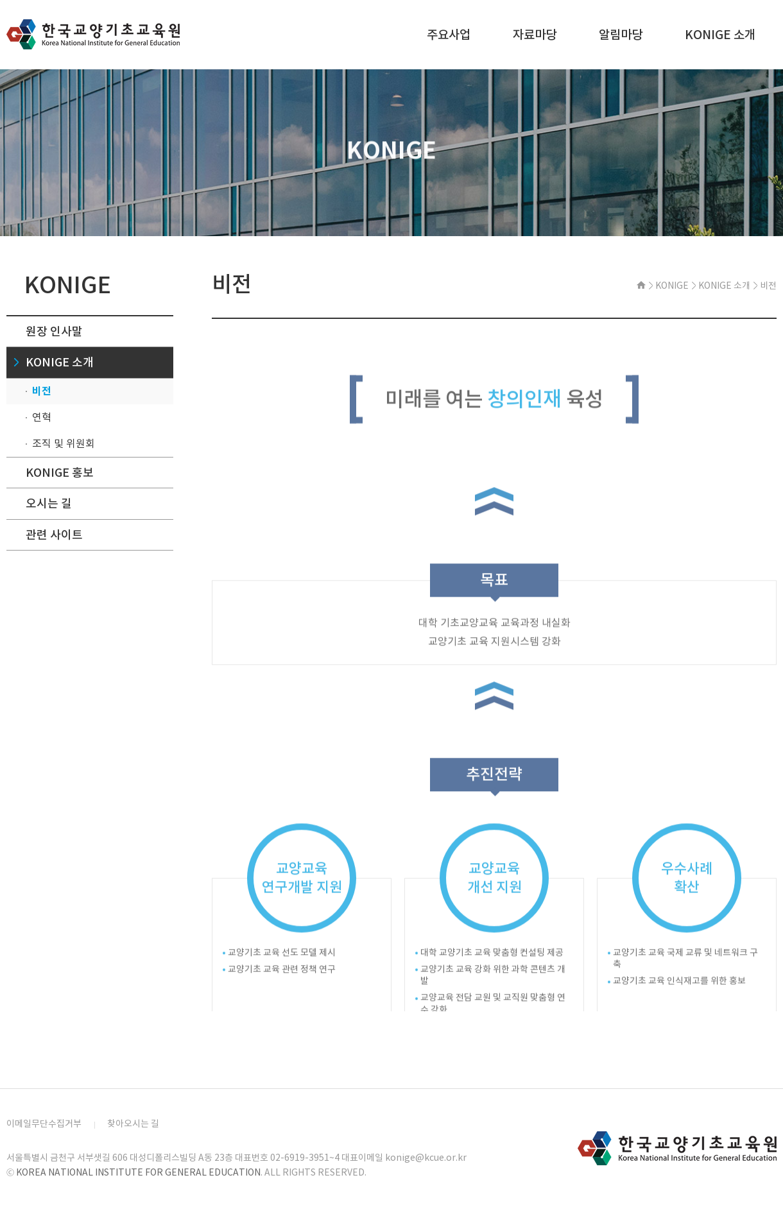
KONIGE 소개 (720, 34)
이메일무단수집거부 (44, 1123)
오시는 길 (49, 503)
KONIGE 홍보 (60, 472)
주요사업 (448, 34)
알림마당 (620, 34)
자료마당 (534, 34)
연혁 (41, 417)
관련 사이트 (54, 534)
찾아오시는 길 (133, 1123)
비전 (41, 391)
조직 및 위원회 (63, 443)
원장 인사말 (54, 331)
